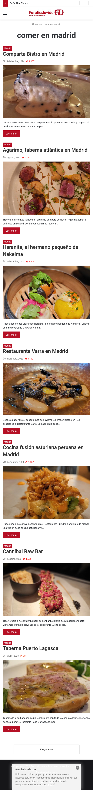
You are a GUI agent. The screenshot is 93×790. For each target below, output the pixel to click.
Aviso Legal (49, 784)
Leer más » (12, 133)
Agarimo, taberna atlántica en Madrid (45, 150)
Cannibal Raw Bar (23, 551)
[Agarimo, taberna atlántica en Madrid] (46, 188)
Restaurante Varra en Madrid (35, 351)
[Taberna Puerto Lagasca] (46, 686)
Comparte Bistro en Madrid (34, 54)
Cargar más (46, 749)
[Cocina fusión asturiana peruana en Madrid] (46, 492)
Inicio (36, 24)
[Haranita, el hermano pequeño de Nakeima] (46, 292)
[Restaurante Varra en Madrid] (46, 389)
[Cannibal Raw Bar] (46, 589)
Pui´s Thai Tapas (19, 3)
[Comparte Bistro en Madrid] (46, 91)
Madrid (7, 48)
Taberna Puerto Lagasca (30, 648)
